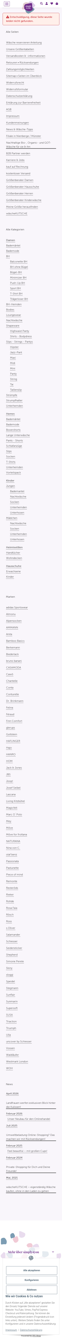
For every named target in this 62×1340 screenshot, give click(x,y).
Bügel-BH (16, 272)
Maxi (13, 357)
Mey (8, 821)
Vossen (10, 1048)
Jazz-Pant (16, 352)
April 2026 (12, 1093)
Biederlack (12, 654)
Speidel (10, 981)
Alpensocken (13, 620)
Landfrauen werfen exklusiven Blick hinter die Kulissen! (31, 1104)
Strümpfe (11, 395)
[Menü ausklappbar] (7, 3)
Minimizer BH (18, 277)
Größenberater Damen (19, 180)
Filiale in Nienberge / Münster (23, 136)
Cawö (9, 674)
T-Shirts (10, 461)
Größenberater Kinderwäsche (23, 200)
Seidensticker (14, 948)
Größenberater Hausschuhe (22, 186)
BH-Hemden (13, 304)
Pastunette (12, 867)
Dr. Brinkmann (14, 700)
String (13, 379)
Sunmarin (12, 1001)
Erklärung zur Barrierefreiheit (23, 102)
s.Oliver (10, 927)
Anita (9, 634)
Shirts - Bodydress (21, 336)
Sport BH (15, 288)
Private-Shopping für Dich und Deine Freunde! (28, 1169)
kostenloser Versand (18, 173)
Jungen (10, 485)
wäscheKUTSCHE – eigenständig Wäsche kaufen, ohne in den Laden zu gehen (31, 1189)
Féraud (10, 714)
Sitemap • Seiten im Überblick (24, 75)
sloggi (9, 974)
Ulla (8, 1034)
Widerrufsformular (17, 89)
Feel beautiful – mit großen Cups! (27, 1151)
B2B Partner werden (18, 153)
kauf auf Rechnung (17, 166)
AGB (8, 109)
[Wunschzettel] (51, 3)
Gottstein (11, 734)
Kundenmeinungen (17, 122)
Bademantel (17, 491)
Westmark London (17, 1061)
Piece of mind (14, 874)
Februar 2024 (14, 1157)
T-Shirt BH (16, 293)
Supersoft (12, 1008)
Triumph (11, 1028)
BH (8, 256)
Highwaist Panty (19, 331)
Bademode (12, 250)
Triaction (11, 1021)
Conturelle (12, 694)
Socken (10, 456)
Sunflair (10, 994)
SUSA (9, 1014)
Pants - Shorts (14, 440)
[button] (41, 3)
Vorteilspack (13, 472)
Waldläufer (12, 1054)
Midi (12, 363)
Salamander (13, 934)
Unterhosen (17, 512)
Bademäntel (13, 245)
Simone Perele (15, 961)
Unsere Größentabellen (20, 49)
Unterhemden (14, 405)
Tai (11, 384)
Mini (12, 368)
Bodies (10, 309)
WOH (9, 1068)
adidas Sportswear (17, 607)
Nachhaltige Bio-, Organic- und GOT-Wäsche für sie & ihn (28, 144)
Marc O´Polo (14, 814)
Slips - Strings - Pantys (19, 341)
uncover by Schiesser (19, 1041)
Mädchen (11, 518)
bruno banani (14, 660)
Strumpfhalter (14, 400)
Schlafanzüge (14, 445)
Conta (9, 687)
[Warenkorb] (56, 3)
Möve (9, 827)
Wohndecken (14, 558)
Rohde (10, 901)
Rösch (10, 914)
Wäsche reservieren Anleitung (24, 42)
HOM (9, 761)
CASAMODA (13, 667)
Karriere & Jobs (15, 160)
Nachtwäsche (14, 320)
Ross (9, 921)
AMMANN (12, 627)
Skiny (9, 968)
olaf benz (11, 854)
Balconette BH (18, 261)
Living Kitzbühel (15, 801)
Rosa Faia (11, 907)
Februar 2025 (14, 1145)
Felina (9, 707)
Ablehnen (32, 1289)
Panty (13, 373)
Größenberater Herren (19, 193)
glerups (10, 727)
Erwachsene (13, 571)
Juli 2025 (11, 1125)
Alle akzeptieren (31, 1270)
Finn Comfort (14, 720)
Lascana (11, 794)
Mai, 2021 (12, 1177)
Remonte (11, 881)
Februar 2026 (14, 1113)
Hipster (14, 347)
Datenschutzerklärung (31, 1330)
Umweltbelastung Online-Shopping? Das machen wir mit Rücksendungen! (30, 1136)
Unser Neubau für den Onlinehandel (28, 1118)
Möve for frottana (16, 834)
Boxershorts (13, 429)
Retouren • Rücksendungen (22, 62)
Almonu (11, 614)
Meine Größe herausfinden (22, 206)
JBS (8, 774)
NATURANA (13, 841)
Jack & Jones (14, 767)
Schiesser (12, 941)
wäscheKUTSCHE (16, 213)
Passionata (12, 861)
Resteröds (12, 887)
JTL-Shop (36, 1336)
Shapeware (12, 325)
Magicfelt (11, 807)
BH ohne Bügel (19, 266)
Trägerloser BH (19, 298)
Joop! (9, 781)
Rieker (10, 894)
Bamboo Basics (15, 640)
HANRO (11, 754)
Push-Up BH (17, 282)
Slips (9, 451)
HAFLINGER (13, 741)
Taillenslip (16, 389)
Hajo (9, 747)
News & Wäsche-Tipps (19, 129)
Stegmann (12, 988)
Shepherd (12, 954)
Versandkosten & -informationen (25, 55)
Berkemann (13, 647)
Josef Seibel (13, 787)
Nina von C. (13, 847)
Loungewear (13, 315)
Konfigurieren (32, 1280)
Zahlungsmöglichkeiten (20, 69)
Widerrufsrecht (15, 82)
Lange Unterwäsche (18, 435)
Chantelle (12, 680)
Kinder (10, 576)
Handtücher (13, 552)
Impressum (11, 1330)
